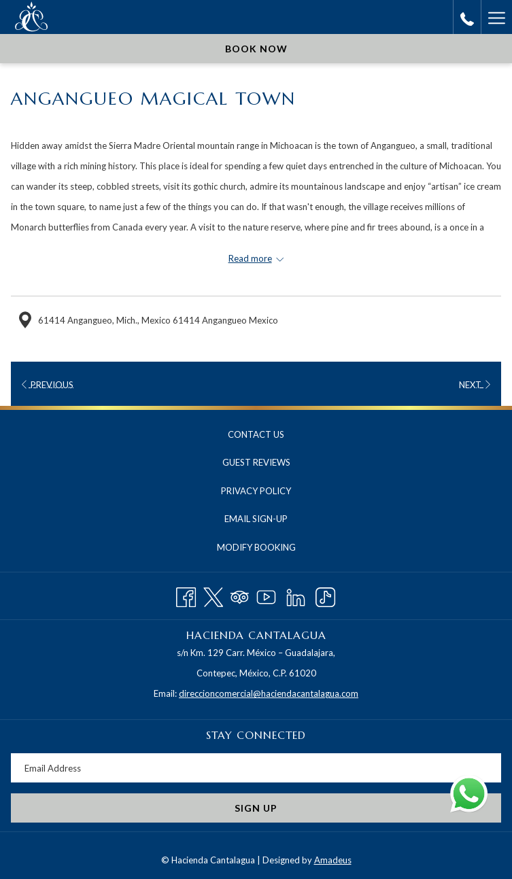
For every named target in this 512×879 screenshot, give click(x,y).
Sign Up (256, 808)
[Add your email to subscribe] (256, 767)
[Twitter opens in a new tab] (213, 594)
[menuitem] (256, 434)
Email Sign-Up (256, 518)
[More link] (496, 17)
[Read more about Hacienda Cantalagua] (256, 258)
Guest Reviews (256, 462)
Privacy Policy (256, 490)
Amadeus (333, 860)
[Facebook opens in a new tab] (186, 594)
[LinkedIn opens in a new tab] (296, 594)
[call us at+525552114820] (467, 17)
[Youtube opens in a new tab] (266, 594)
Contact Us (256, 434)
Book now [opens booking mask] (256, 48)
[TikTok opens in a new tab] (325, 594)
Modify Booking (256, 547)
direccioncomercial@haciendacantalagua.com (268, 693)
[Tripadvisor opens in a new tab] (240, 594)
